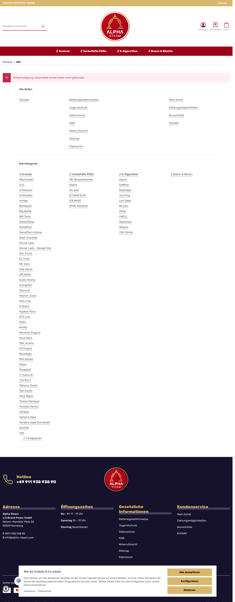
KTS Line (24, 316)
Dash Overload (28, 237)
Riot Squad (26, 359)
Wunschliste (184, 527)
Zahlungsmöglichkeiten (191, 520)
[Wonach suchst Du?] (21, 26)
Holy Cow (25, 300)
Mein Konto (184, 514)
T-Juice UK (26, 374)
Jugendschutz (128, 525)
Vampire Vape (27, 417)
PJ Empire (25, 348)
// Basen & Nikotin (181, 174)
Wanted (24, 427)
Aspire (73, 184)
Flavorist (24, 290)
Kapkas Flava (27, 311)
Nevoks (123, 205)
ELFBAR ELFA (77, 195)
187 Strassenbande (81, 179)
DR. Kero (24, 264)
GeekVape (125, 190)
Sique (22, 364)
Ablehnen (189, 590)
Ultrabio (24, 411)
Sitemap (124, 550)
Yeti (21, 433)
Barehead (25, 205)
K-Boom (24, 306)
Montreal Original (29, 332)
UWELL (123, 216)
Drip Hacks (25, 269)
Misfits (23, 327)
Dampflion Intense (30, 232)
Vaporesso (125, 221)
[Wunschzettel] (215, 26)
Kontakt (222, 3)
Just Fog (124, 195)
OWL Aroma (26, 343)
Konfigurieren (189, 581)
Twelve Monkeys (29, 401)
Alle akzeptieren (189, 572)
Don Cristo (25, 253)
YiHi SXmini (126, 232)
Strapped (25, 369)
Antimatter (26, 195)
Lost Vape (125, 200)
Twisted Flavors (28, 406)
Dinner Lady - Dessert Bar (35, 248)
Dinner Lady (26, 242)
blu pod (74, 190)
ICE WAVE (75, 200)
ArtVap (23, 200)
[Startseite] (115, 26)
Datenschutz (45, 591)
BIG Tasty (25, 216)
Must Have (25, 337)
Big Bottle (25, 211)
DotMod (124, 184)
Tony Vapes (26, 396)
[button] (203, 26)
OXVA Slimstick (78, 205)
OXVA (122, 211)
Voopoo (123, 227)
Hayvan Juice (27, 295)
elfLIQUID (25, 274)
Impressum (30, 591)
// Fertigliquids (32, 438)
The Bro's (25, 380)
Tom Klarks (25, 390)
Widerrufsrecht (128, 544)
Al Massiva (25, 190)
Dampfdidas (26, 221)
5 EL (22, 184)
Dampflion (25, 227)
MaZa (22, 322)
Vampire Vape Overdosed (34, 422)
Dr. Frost (24, 258)
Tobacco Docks (28, 385)
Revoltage (25, 353)
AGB (121, 538)
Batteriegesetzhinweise (133, 519)
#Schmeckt (26, 179)
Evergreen (25, 285)
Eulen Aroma (27, 279)
